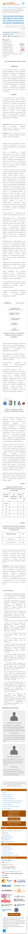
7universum (7, 838)
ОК (4, 930)
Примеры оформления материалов (11, 806)
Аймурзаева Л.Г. (8, 32)
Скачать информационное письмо (13, 871)
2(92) (15, 9)
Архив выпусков (7, 846)
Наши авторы (6, 851)
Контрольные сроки (8, 796)
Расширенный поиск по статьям (10, 855)
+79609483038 (6, 839)
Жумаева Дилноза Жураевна (14, 756)
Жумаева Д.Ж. (16, 32)
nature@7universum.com (8, 841)
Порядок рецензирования (9, 798)
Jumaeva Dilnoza (14, 767)
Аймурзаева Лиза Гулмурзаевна (14, 723)
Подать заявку (14, 819)
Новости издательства (8, 853)
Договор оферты (7, 808)
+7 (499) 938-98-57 (6, 836)
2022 (12, 9)
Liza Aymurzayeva (14, 733)
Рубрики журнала (7, 794)
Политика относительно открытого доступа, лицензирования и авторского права (13, 801)
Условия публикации (8, 804)
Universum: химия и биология (8, 7)
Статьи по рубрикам (8, 849)
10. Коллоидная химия (15, 36)
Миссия (5, 792)
